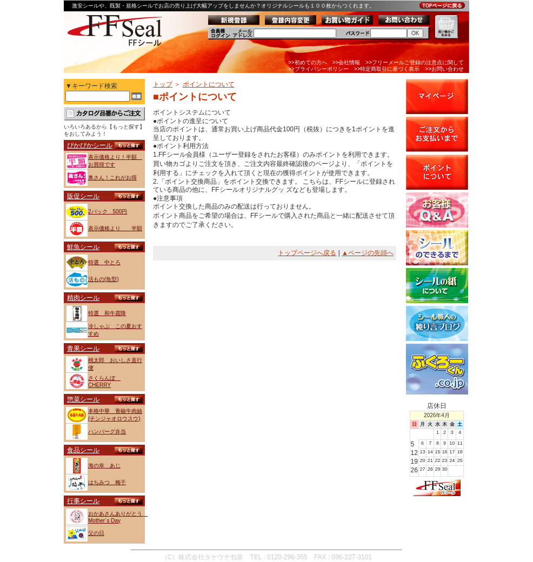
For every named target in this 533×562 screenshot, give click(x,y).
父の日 (96, 533)
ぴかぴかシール (89, 145)
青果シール (83, 348)
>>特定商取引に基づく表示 (387, 69)
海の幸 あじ (104, 466)
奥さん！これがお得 (112, 177)
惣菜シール (83, 399)
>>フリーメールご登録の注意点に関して (414, 62)
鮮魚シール (83, 247)
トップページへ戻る (307, 253)
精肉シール (83, 298)
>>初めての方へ (307, 62)
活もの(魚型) (103, 279)
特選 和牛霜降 (107, 313)
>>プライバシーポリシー (318, 69)
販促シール (83, 196)
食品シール (83, 450)
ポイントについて (209, 84)
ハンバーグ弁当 (107, 431)
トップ (162, 84)
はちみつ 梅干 (107, 482)
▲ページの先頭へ (368, 253)
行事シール (83, 501)
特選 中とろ (104, 262)
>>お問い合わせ (444, 69)
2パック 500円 (107, 212)
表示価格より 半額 (115, 228)
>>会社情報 (346, 62)
